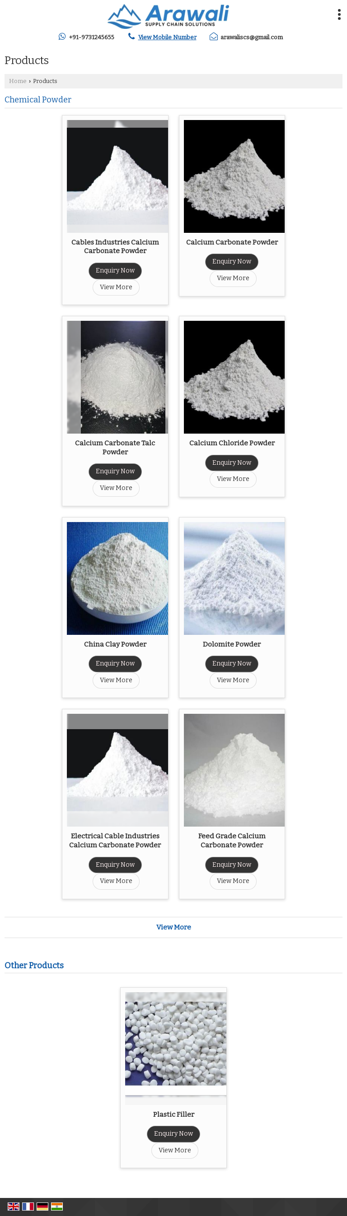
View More (116, 287)
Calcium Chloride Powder (232, 443)
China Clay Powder (115, 644)
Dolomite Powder (232, 644)
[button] (167, 37)
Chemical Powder (38, 100)
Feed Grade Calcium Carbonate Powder (232, 840)
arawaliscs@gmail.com (251, 37)
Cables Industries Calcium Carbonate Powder (115, 246)
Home (18, 81)
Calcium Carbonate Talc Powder (115, 447)
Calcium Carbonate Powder (232, 242)
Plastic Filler (173, 1114)
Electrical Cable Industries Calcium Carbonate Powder (115, 840)
